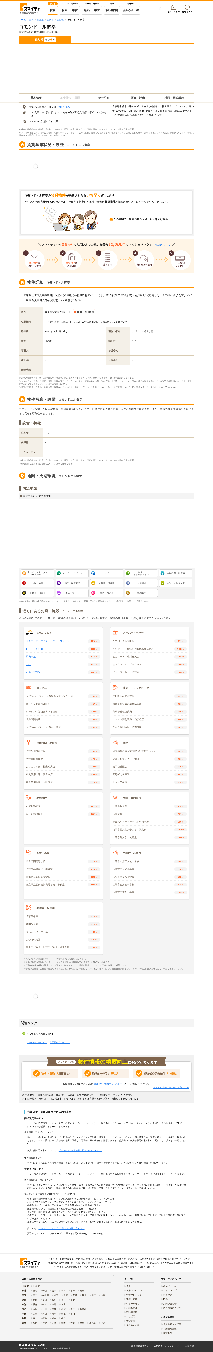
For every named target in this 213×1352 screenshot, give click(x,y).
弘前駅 (49, 112)
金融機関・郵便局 (176, 573)
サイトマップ (170, 1290)
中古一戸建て (133, 1303)
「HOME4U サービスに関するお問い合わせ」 (61, 1228)
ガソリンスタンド (176, 583)
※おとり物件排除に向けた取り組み (171, 1087)
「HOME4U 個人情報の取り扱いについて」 (80, 1150)
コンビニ (106, 573)
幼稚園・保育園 (107, 583)
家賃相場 (167, 1333)
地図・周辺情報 (84, 312)
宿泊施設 (141, 593)
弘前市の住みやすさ (37, 1042)
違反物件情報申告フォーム (109, 1083)
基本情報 (36, 97)
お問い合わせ (170, 1303)
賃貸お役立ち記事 (172, 1324)
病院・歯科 (37, 583)
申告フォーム (42, 135)
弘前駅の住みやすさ (60, 1042)
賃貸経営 (130, 1321)
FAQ (165, 1299)
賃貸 (53, 10)
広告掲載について (172, 1308)
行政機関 (141, 583)
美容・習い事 (106, 593)
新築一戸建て (133, 1299)
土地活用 (130, 1316)
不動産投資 (131, 1312)
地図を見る (64, 106)
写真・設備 (138, 97)
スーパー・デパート (72, 573)
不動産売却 (111, 10)
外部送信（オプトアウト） (167, 1346)
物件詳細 (104, 97)
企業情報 (189, 1346)
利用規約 (167, 1295)
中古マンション (134, 1295)
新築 (65, 10)
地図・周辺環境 (174, 97)
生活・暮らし (72, 593)
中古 (75, 10)
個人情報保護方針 (140, 1346)
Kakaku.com (34, 1348)
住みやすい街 (131, 10)
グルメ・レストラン (37, 573)
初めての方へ (170, 1286)
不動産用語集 (170, 1328)
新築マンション (134, 1290)
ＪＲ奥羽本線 (36, 112)
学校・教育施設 (72, 583)
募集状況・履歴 (70, 97)
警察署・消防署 (37, 593)
